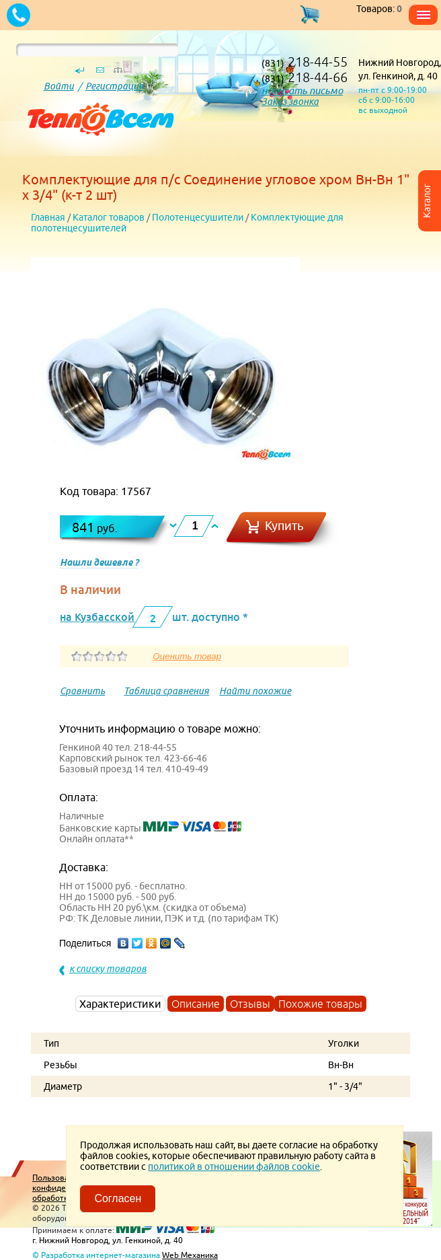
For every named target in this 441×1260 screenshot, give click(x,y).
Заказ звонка (290, 101)
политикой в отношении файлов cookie (234, 1166)
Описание (195, 1004)
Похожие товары (320, 1004)
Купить (284, 526)
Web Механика (190, 1255)
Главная (48, 217)
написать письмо (302, 90)
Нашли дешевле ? (99, 562)
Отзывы (250, 1004)
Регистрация (114, 86)
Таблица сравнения (166, 690)
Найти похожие (255, 690)
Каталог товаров (109, 217)
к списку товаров (108, 968)
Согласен (117, 1198)
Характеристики (120, 1004)
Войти (59, 86)
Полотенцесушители (197, 217)
